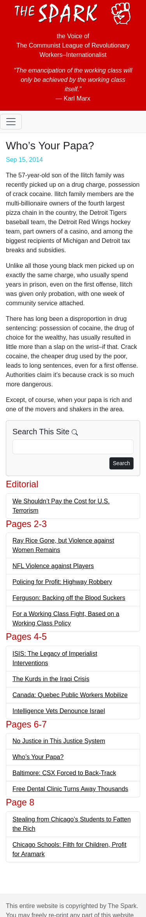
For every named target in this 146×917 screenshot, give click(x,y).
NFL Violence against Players (53, 566)
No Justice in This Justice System (58, 741)
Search (121, 463)
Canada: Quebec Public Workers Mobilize (70, 695)
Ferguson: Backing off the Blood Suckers (68, 598)
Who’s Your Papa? (37, 757)
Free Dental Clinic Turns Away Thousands (70, 789)
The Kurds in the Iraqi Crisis (50, 679)
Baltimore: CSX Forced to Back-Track (64, 773)
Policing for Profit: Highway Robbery (62, 582)
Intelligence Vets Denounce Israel (58, 711)
